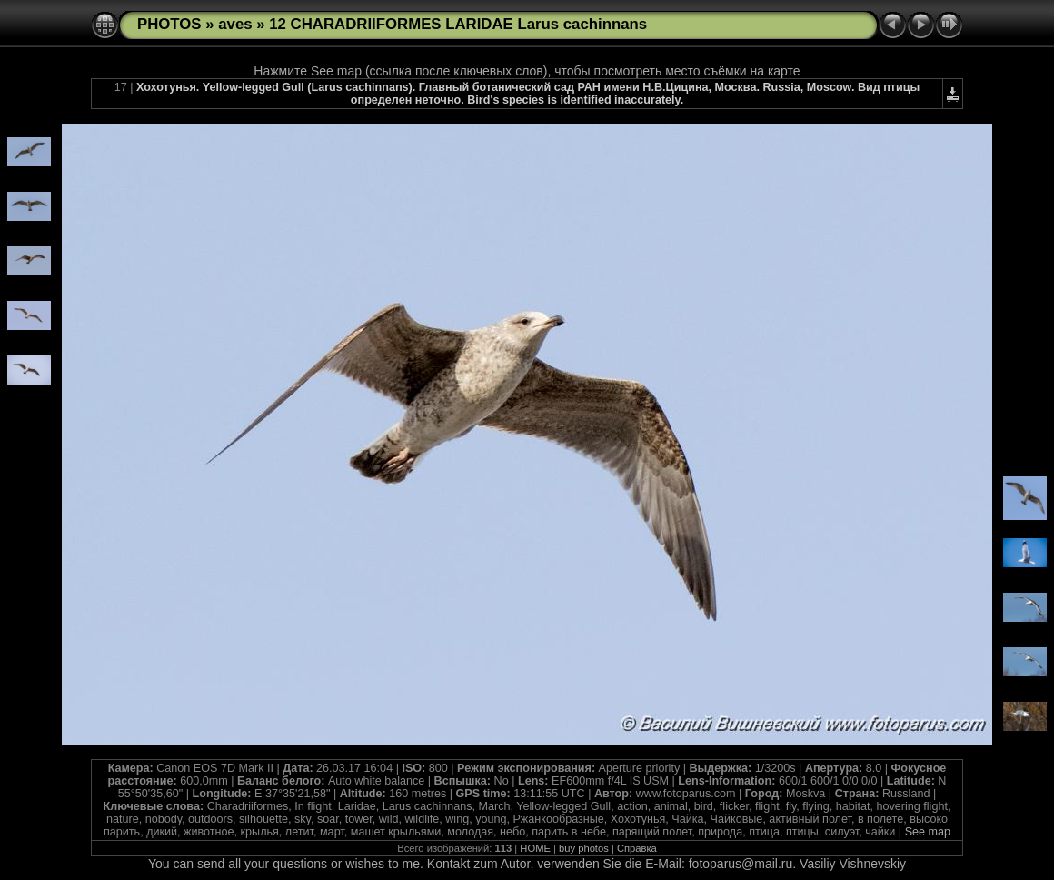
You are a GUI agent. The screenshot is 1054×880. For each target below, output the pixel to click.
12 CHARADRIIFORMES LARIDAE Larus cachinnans (458, 24)
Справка (637, 848)
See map (927, 831)
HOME (535, 848)
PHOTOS (169, 24)
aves (235, 24)
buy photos (584, 848)
